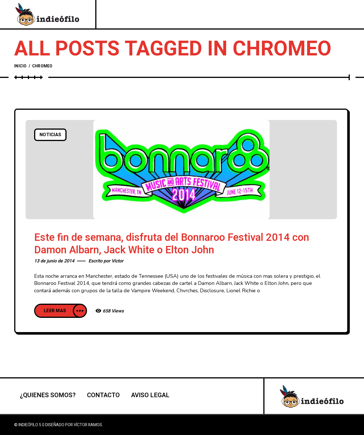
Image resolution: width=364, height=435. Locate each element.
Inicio (20, 66)
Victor (117, 261)
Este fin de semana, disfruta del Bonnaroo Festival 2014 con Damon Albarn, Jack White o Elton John (171, 244)
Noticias (50, 134)
